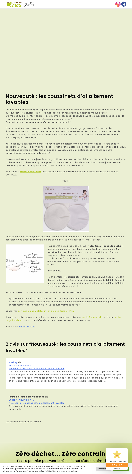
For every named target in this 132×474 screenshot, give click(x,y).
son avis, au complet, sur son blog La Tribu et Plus (46, 311)
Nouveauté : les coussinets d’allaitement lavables (36, 368)
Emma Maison (27, 326)
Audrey (13, 362)
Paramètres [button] (103, 469)
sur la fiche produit (93, 317)
